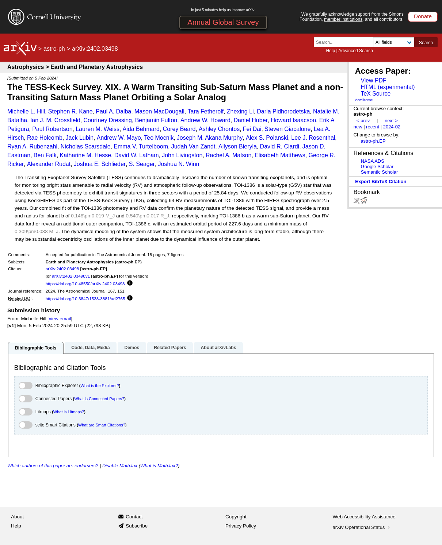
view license (364, 100)
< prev (363, 120)
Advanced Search (355, 50)
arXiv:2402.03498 (62, 268)
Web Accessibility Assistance (364, 516)
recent (372, 127)
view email (60, 318)
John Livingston (182, 155)
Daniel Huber (250, 120)
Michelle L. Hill (26, 111)
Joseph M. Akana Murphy (210, 138)
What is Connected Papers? (99, 399)
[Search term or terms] (345, 42)
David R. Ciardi (280, 146)
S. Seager (142, 164)
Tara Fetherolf (205, 111)
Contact (134, 516)
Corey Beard (179, 129)
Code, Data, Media (90, 347)
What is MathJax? (159, 465)
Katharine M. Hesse (85, 155)
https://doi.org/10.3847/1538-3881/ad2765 (85, 298)
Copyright (236, 516)
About (17, 516)
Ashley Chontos (219, 129)
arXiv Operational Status (362, 527)
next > (391, 120)
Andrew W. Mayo (119, 138)
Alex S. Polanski (267, 138)
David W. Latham (136, 155)
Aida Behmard (141, 129)
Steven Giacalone (287, 129)
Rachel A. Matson (228, 155)
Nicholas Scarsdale (86, 146)
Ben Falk (45, 155)
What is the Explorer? (100, 385)
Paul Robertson (52, 129)
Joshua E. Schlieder (100, 164)
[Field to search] (393, 42)
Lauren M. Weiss (97, 129)
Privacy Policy (240, 526)
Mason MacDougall (159, 111)
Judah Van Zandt (193, 146)
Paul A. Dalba (113, 111)
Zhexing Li (240, 111)
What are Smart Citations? (101, 425)
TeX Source (375, 93)
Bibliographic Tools (35, 348)
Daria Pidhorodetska (283, 111)
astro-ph (54, 49)
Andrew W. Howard (205, 120)
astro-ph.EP (373, 141)
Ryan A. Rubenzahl (32, 146)
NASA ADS (372, 161)
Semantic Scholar (379, 172)
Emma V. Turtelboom (141, 146)
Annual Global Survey (223, 22)
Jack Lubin (80, 138)
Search (426, 42)
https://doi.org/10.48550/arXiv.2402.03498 (85, 283)
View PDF (373, 80)
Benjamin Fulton (156, 120)
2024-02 (392, 127)
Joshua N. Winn (178, 164)
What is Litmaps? (68, 412)
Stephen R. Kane (70, 111)
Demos (131, 347)
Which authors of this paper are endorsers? (52, 465)
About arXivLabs (218, 347)
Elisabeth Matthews (280, 155)
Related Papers (170, 347)
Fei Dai (252, 129)
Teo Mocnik (159, 138)
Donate (423, 16)
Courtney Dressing (107, 120)
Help (330, 50)
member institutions (343, 19)
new (358, 127)
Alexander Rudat (49, 164)
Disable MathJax (119, 465)
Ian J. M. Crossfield (55, 120)
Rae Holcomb (44, 138)
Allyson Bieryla (237, 146)
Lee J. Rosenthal (313, 138)
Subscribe (137, 526)
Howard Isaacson (293, 120)
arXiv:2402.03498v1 (71, 276)
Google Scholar (377, 166)
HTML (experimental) (388, 87)
